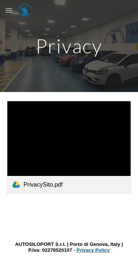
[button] (9, 10)
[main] (69, 46)
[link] (69, 147)
